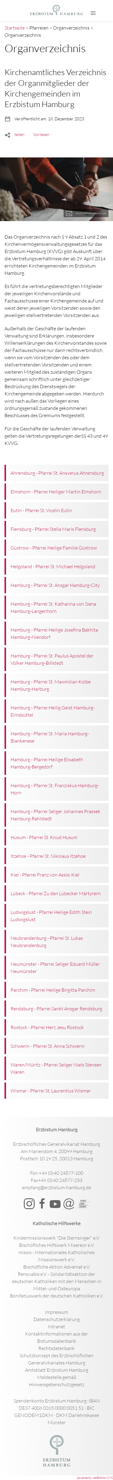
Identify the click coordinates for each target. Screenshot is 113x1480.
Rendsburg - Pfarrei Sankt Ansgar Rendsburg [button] (56, 1009)
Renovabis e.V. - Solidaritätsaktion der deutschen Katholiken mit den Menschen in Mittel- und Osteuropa (56, 1281)
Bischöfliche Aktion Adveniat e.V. (56, 1267)
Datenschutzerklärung (56, 1319)
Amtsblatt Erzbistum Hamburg (56, 1370)
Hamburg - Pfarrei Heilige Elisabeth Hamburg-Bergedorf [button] (47, 763)
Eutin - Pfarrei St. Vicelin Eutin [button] (41, 510)
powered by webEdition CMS (95, 1478)
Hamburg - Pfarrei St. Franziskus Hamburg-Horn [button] (55, 789)
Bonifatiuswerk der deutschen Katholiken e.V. (56, 1296)
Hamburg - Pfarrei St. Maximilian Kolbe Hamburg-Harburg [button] (51, 685)
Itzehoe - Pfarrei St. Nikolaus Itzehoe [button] (48, 856)
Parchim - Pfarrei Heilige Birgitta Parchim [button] (53, 990)
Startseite (15, 28)
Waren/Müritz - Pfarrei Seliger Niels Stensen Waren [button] (56, 1068)
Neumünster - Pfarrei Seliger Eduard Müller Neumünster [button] (55, 967)
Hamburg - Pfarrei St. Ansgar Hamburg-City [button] (55, 585)
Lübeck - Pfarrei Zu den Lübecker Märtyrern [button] (56, 893)
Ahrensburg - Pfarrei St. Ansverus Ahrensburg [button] (57, 473)
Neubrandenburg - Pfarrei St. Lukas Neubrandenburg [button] (47, 941)
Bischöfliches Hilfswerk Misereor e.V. (56, 1245)
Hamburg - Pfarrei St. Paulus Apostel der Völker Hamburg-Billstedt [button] (52, 659)
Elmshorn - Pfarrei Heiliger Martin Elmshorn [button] (56, 492)
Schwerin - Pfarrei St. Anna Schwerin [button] (48, 1046)
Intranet (56, 1326)
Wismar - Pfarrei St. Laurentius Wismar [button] (51, 1091)
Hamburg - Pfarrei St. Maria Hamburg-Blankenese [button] (50, 737)
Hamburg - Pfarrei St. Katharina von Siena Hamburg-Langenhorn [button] (53, 607)
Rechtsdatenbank (56, 1348)
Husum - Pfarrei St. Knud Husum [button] (44, 837)
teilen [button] (19, 134)
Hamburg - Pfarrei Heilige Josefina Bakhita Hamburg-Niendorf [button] (54, 633)
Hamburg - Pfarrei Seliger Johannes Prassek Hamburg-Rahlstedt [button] (55, 815)
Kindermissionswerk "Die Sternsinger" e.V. (56, 1238)
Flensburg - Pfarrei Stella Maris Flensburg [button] (53, 529)
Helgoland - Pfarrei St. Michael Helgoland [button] (53, 566)
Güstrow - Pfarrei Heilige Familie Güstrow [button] (54, 548)
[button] (93, 13)
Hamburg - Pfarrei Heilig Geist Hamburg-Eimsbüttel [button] (53, 711)
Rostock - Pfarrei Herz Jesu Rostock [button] (47, 1027)
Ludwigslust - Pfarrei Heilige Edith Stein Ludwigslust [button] (51, 915)
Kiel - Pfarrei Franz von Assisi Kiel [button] (45, 875)
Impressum (56, 1312)
